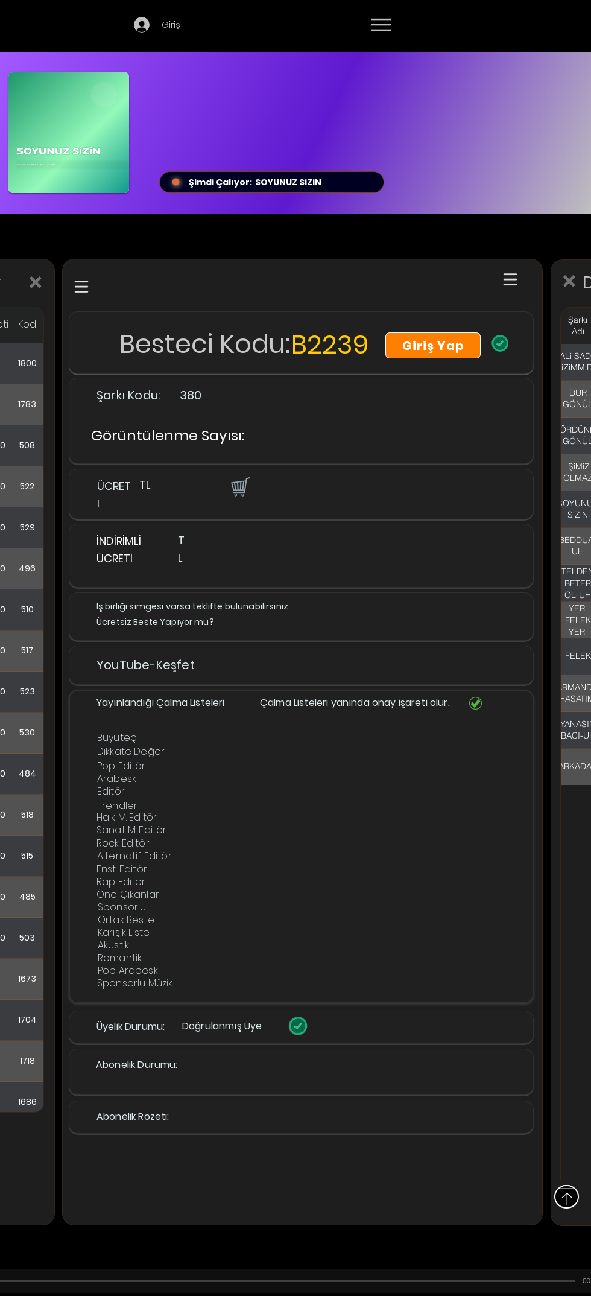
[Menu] (380, 24)
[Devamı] (452, 25)
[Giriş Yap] (433, 345)
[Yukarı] (566, 1197)
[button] (239, 486)
